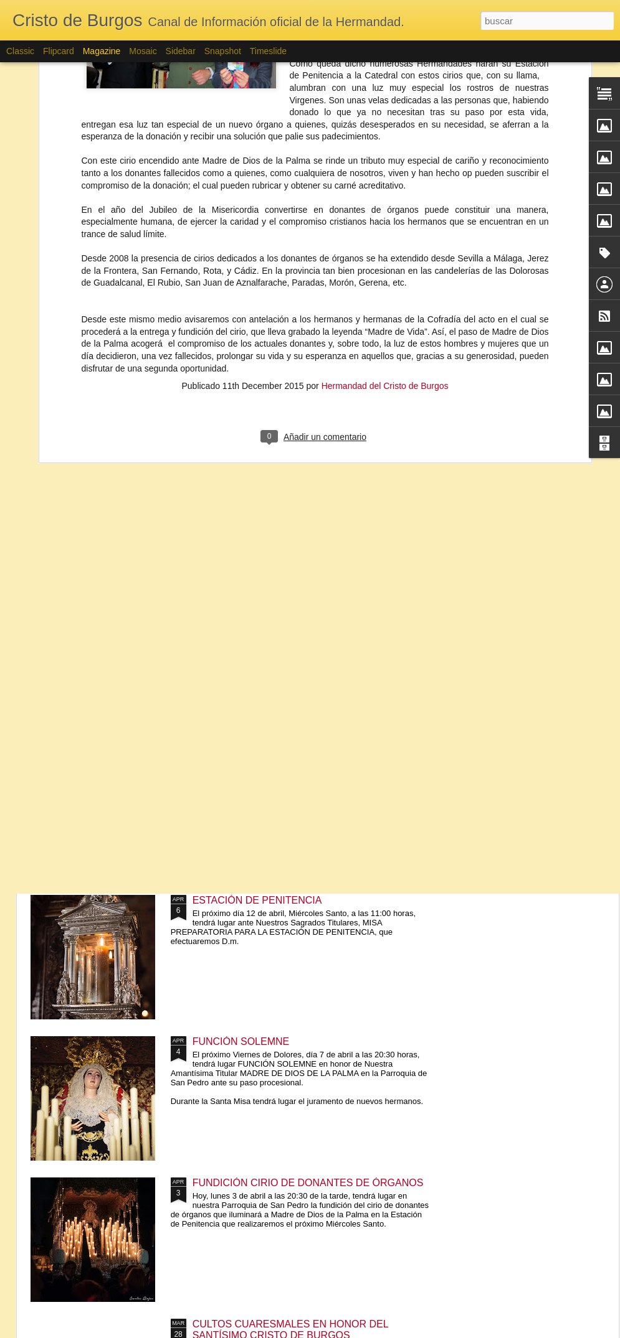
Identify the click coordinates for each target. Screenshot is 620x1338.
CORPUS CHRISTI (95, 672)
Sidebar (181, 51)
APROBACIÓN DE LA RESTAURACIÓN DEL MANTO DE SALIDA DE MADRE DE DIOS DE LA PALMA (102, 589)
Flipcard (58, 51)
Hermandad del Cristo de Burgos (385, 178)
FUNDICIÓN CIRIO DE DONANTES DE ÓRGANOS (308, 1182)
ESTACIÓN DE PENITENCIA (257, 900)
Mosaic (142, 51)
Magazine (102, 51)
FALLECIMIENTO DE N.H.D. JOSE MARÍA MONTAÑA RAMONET (397, 447)
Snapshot (222, 51)
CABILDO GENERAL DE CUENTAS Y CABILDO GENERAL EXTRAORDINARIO (247, 584)
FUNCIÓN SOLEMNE (241, 1041)
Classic (20, 51)
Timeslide (268, 51)
